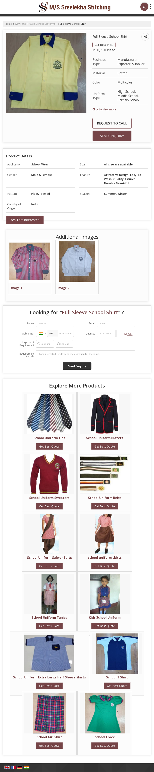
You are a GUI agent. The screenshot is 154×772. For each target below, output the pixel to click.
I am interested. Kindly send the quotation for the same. (85, 355)
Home (8, 23)
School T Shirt (117, 677)
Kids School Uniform (105, 617)
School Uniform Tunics (49, 617)
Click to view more (104, 109)
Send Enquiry (112, 136)
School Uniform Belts (104, 498)
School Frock (104, 737)
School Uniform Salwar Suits (49, 558)
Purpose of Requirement (26, 344)
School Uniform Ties (49, 438)
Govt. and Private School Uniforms (35, 23)
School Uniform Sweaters (49, 498)
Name (30, 323)
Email (92, 323)
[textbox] (120, 333)
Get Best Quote (49, 446)
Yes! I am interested (25, 220)
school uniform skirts (105, 558)
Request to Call (112, 123)
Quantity (90, 333)
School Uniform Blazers (104, 438)
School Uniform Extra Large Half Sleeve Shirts (49, 677)
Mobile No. (28, 333)
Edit (129, 334)
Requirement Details (26, 355)
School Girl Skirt (49, 737)
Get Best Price (104, 45)
